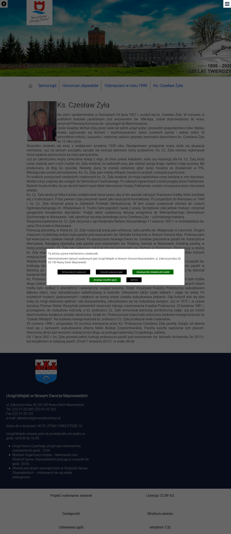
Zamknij (134, 279)
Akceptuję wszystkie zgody (105, 279)
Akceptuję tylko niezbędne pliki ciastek (153, 272)
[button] (227, 4)
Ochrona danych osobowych (74, 272)
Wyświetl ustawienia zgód (111, 272)
